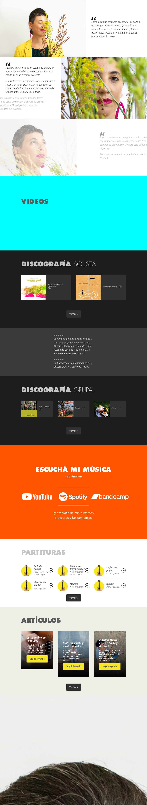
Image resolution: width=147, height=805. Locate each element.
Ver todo (73, 314)
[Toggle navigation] (4, 4)
